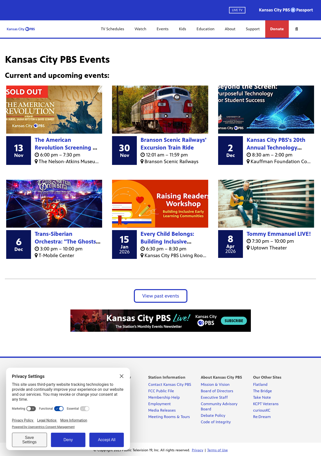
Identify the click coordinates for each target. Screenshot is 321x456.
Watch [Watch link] (140, 29)
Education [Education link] (205, 29)
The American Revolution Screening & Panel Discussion (66, 148)
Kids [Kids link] (182, 29)
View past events (160, 296)
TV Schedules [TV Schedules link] (112, 29)
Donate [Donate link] (277, 29)
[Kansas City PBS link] (21, 29)
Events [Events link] (163, 29)
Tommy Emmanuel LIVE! (279, 234)
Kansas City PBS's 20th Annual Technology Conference (276, 148)
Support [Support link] (253, 29)
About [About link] (230, 29)
